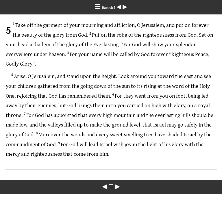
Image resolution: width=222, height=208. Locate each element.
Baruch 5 (109, 7)
